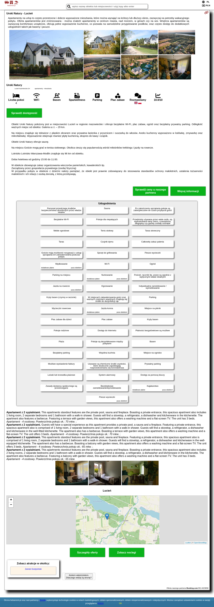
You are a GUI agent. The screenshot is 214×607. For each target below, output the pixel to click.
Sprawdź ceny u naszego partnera (150, 191)
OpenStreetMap (200, 543)
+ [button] (11, 500)
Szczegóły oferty (87, 552)
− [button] (11, 504)
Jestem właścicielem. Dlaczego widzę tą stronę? (79, 576)
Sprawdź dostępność (24, 113)
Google (42, 600)
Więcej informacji (188, 191)
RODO (101, 603)
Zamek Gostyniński (33, 569)
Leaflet (188, 543)
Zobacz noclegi (126, 552)
